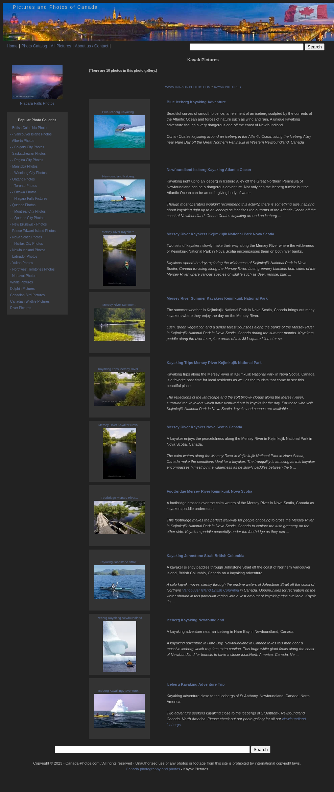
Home (12, 46)
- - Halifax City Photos (26, 243)
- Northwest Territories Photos (32, 269)
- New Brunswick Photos (28, 224)
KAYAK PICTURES (227, 87)
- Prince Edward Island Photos (33, 231)
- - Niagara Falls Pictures (28, 198)
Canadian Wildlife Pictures (30, 301)
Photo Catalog (34, 46)
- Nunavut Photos (23, 276)
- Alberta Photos (22, 141)
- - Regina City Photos (26, 160)
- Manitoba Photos (24, 166)
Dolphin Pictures (22, 289)
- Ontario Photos (22, 179)
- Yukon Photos (21, 263)
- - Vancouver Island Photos (31, 134)
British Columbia (225, 590)
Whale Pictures (21, 282)
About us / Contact (91, 46)
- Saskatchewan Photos (28, 153)
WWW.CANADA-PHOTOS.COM (188, 87)
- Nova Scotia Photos (26, 237)
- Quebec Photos (22, 205)
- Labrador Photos (23, 256)
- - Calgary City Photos (27, 147)
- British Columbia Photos (29, 128)
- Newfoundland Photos (27, 250)
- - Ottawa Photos (23, 192)
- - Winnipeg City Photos (28, 173)
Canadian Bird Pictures (27, 295)
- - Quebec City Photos (27, 218)
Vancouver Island (196, 590)
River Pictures (20, 308)
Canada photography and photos (153, 769)
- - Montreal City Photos (28, 211)
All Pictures (61, 46)
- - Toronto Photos (23, 186)
